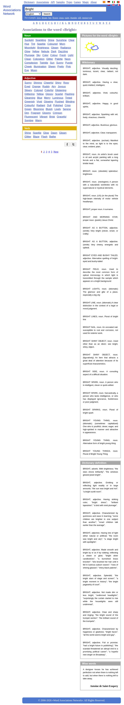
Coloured (52, 44)
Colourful (29, 105)
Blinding (70, 101)
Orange (36, 86)
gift (79, 18)
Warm (38, 120)
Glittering (29, 94)
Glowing (48, 101)
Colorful (49, 90)
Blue (39, 97)
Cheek (28, 66)
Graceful (61, 116)
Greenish (29, 101)
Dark (53, 51)
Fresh (62, 55)
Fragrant (35, 113)
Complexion (31, 62)
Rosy (66, 82)
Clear (71, 40)
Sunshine (61, 40)
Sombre (28, 120)
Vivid (39, 101)
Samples (60, 2)
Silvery (28, 90)
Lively (57, 109)
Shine (51, 40)
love (39, 18)
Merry (47, 97)
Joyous (62, 86)
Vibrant (43, 116)
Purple (69, 62)
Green (27, 109)
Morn (62, 44)
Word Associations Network (12, 10)
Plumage (29, 55)
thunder (73, 18)
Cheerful (48, 82)
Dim (26, 113)
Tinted (68, 97)
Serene (67, 109)
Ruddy (46, 86)
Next (56, 151)
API (53, 2)
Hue (26, 44)
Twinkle (44, 62)
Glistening (60, 90)
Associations (42, 2)
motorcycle (87, 18)
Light (70, 55)
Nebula (45, 51)
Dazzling (63, 51)
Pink (68, 66)
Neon (68, 59)
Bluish (49, 109)
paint (67, 18)
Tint (33, 44)
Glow (27, 51)
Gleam (54, 47)
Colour (54, 55)
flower (55, 18)
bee (49, 18)
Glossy (49, 94)
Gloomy (46, 113)
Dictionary (29, 2)
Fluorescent (31, 116)
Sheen (51, 66)
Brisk (52, 116)
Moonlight (29, 47)
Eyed (27, 86)
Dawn (54, 133)
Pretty (60, 66)
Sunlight (29, 40)
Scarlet (59, 94)
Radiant (40, 105)
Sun (52, 62)
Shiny (58, 82)
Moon (34, 70)
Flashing (69, 94)
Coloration (38, 59)
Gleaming (29, 97)
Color (45, 55)
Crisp (67, 105)
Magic (85, 2)
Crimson (57, 113)
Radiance (65, 47)
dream (44, 18)
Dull (49, 105)
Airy (53, 86)
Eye (26, 70)
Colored (38, 90)
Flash (44, 136)
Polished (58, 105)
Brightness (43, 47)
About (93, 2)
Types (69, 2)
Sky (38, 55)
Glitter (49, 59)
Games (77, 2)
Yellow (35, 51)
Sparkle (41, 44)
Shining (38, 82)
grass (61, 18)
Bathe (52, 136)
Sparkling (40, 40)
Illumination (40, 66)
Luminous (57, 97)
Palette (59, 59)
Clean (27, 59)
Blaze (36, 136)
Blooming (38, 109)
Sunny (59, 62)
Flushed (59, 101)
